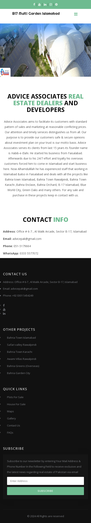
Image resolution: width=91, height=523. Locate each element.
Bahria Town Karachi (19, 352)
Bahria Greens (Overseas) (23, 366)
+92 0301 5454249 (22, 295)
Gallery (11, 418)
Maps (10, 411)
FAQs (10, 432)
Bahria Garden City (18, 373)
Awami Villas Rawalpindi (21, 359)
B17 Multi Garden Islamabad (36, 13)
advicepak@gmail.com (24, 288)
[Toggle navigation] (76, 14)
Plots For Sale (15, 397)
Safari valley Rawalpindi (21, 345)
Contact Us (13, 425)
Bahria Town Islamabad (21, 337)
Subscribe (45, 491)
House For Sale (16, 404)
